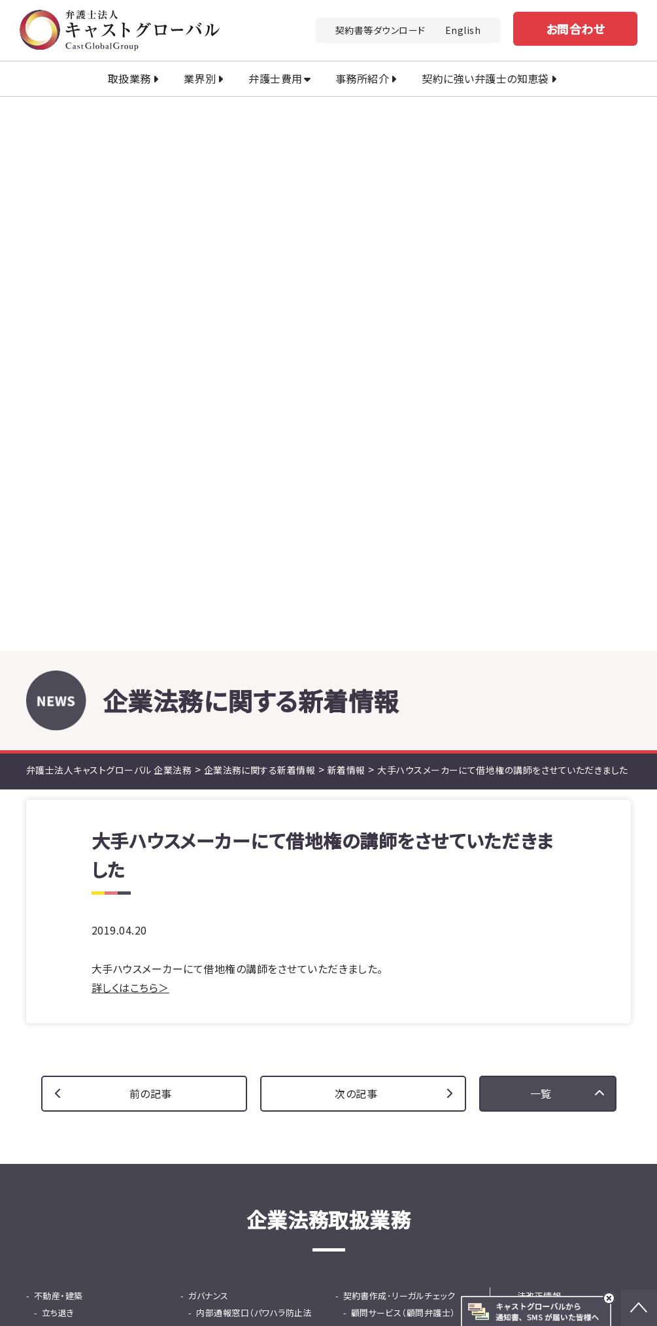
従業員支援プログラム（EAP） (251, 878)
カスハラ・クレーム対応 (77, 878)
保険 (352, 929)
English (462, 30)
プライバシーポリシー (528, 1208)
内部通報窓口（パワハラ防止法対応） (254, 767)
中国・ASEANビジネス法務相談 (410, 793)
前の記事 (150, 539)
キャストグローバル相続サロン (225, 1296)
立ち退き (58, 759)
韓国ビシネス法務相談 (394, 827)
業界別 (200, 78)
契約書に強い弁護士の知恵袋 (574, 793)
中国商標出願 (68, 793)
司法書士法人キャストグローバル (382, 1259)
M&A (43, 895)
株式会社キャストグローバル (383, 1296)
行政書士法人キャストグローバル (231, 1277)
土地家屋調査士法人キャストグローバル (423, 1277)
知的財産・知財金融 (71, 776)
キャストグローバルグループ (218, 1259)
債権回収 (51, 827)
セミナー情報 (542, 759)
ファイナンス (211, 929)
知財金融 (213, 946)
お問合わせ (575, 28)
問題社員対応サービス (239, 861)
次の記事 (356, 539)
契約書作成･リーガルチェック (399, 742)
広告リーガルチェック (391, 776)
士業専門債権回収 (77, 861)
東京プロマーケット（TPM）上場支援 (410, 869)
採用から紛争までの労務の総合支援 (252, 903)
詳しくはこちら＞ (130, 433)
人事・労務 (208, 844)
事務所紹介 (362, 78)
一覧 (541, 539)
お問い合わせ (421, 1069)
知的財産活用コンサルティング (100, 810)
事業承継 (361, 895)
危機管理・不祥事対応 (238, 810)
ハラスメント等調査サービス (249, 827)
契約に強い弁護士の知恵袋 (485, 78)
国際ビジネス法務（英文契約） (408, 810)
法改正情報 (539, 742)
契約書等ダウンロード (380, 30)
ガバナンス (208, 742)
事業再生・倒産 (372, 912)
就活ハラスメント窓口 (237, 793)
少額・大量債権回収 (79, 844)
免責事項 (609, 1208)
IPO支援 (359, 844)
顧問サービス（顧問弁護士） (403, 759)
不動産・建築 (58, 742)
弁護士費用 (275, 78)
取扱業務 (129, 78)
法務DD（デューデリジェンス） (98, 912)
